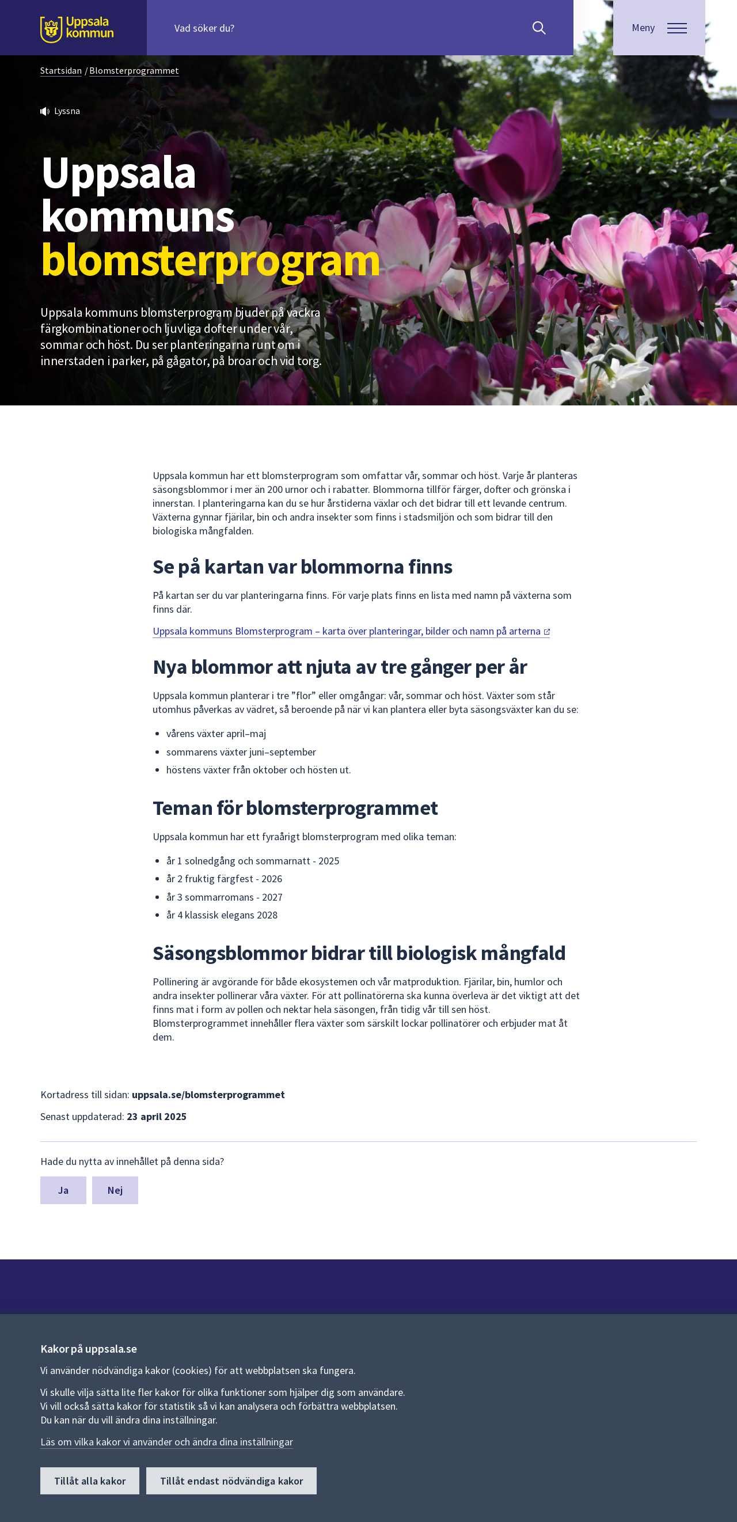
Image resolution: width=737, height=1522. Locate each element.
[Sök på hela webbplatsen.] (248, 27)
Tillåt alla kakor (90, 1480)
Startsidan (61, 70)
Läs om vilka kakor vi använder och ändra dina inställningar (166, 1441)
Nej (115, 1190)
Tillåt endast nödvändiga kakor (231, 1480)
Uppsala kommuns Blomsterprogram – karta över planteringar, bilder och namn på (351, 630)
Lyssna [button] (67, 110)
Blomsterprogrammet (134, 70)
